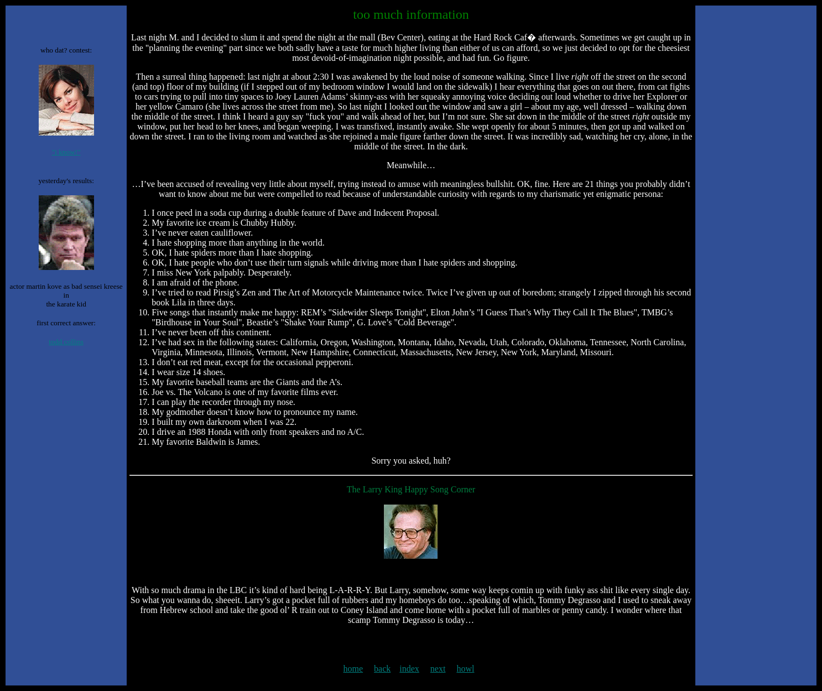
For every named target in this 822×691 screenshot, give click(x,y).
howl (465, 668)
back (382, 668)
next (438, 668)
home (353, 668)
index (409, 668)
